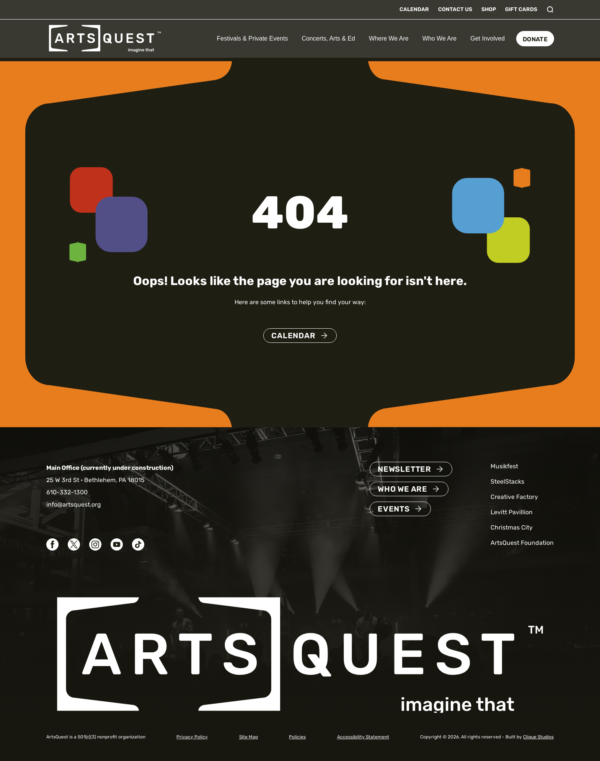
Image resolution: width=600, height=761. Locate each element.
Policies (297, 737)
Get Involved (487, 38)
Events (394, 508)
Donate (535, 39)
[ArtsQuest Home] (105, 38)
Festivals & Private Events (252, 38)
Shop (488, 9)
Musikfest (504, 466)
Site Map (248, 737)
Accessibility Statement (363, 737)
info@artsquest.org (73, 504)
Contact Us (455, 9)
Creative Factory (514, 496)
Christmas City (512, 527)
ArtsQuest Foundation (522, 542)
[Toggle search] (550, 9)
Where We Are (389, 38)
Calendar (414, 9)
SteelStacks (507, 481)
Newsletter (404, 469)
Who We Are (439, 38)
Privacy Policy (192, 737)
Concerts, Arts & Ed (328, 38)
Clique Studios (538, 737)
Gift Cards (521, 9)
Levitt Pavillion (512, 512)
